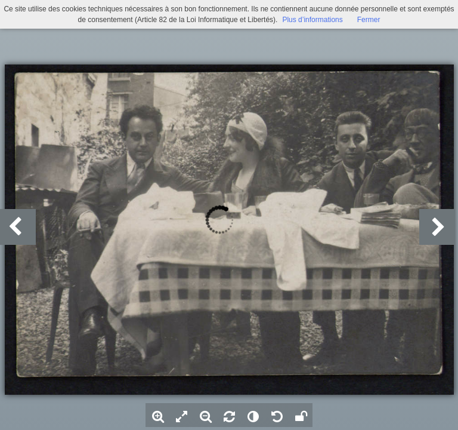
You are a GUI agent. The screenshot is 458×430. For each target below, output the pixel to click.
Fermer (368, 20)
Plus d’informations (312, 20)
